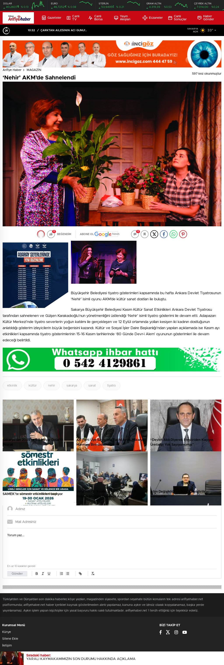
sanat (92, 385)
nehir (51, 385)
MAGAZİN (34, 70)
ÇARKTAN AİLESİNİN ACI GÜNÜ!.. (63, 30)
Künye (6, 632)
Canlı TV (73, 18)
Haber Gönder (206, 18)
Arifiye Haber (12, 70)
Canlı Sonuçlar (177, 18)
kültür (33, 385)
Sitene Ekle (10, 638)
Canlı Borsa (96, 18)
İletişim (7, 645)
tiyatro (111, 385)
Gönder (17, 573)
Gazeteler (51, 18)
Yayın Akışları (122, 18)
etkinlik (12, 385)
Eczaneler (153, 17)
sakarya (71, 385)
